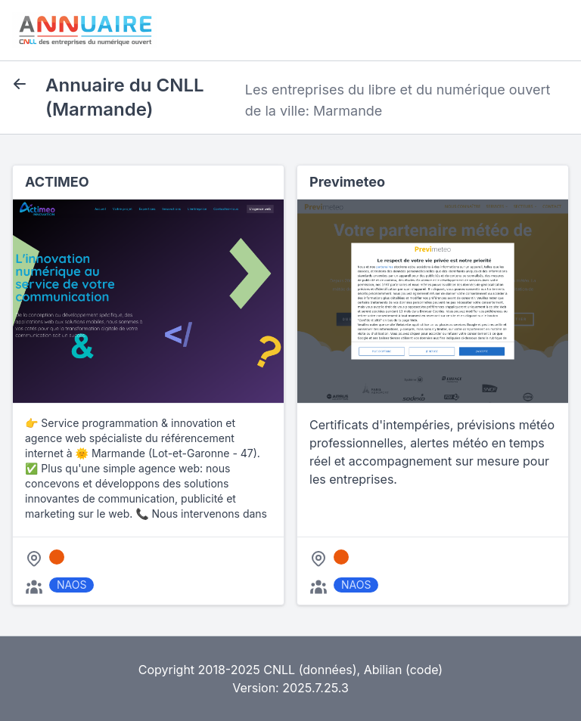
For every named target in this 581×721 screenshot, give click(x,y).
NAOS (71, 584)
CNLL (279, 669)
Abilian (383, 669)
